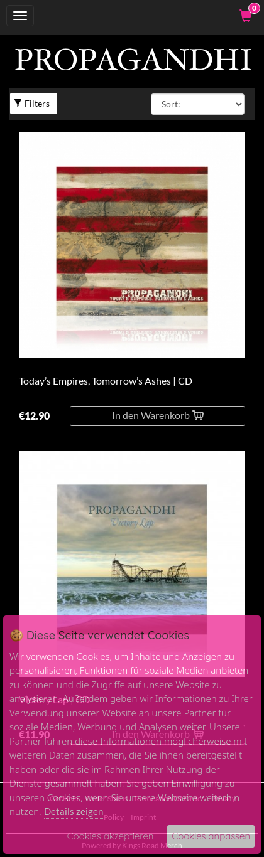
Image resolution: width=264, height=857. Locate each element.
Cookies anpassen (211, 836)
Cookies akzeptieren (110, 836)
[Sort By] (198, 104)
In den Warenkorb (158, 415)
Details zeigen (73, 811)
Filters (32, 103)
